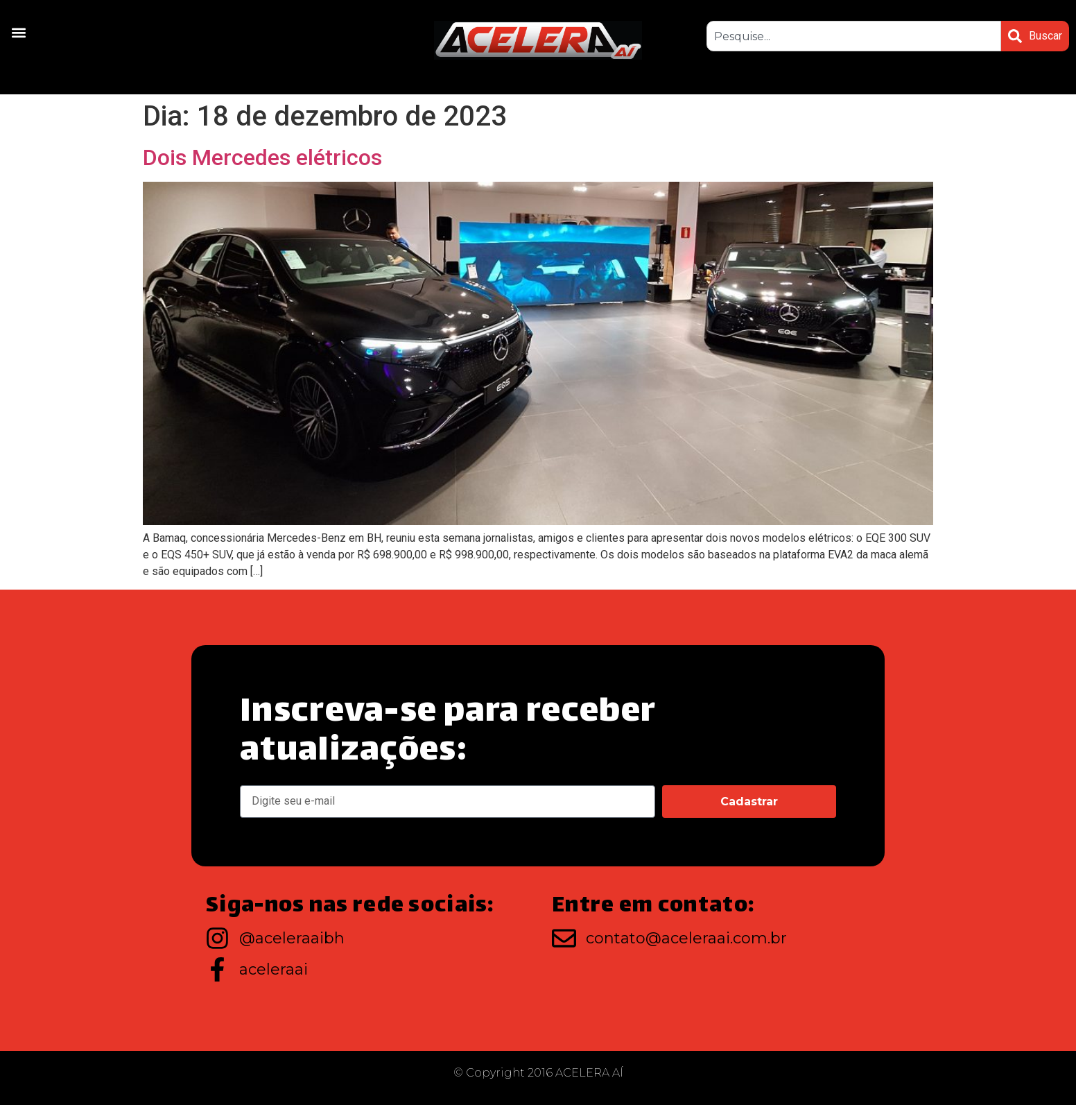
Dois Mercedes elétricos (262, 157)
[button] (18, 32)
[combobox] (853, 36)
